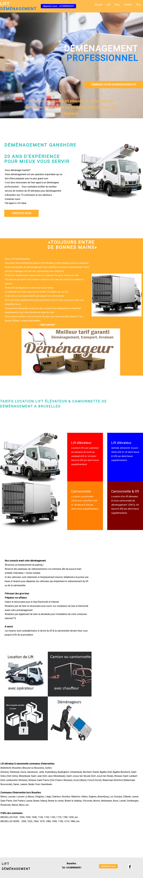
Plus (138, 4)
